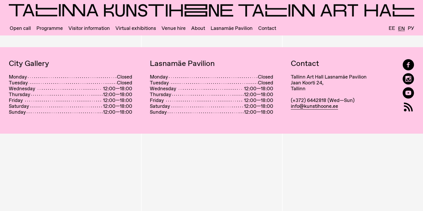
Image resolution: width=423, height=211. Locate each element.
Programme (49, 28)
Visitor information (89, 28)
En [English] (401, 28)
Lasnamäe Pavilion (232, 28)
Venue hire (174, 28)
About (198, 28)
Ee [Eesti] (392, 28)
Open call (20, 28)
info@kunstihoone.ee (314, 106)
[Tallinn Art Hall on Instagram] (408, 79)
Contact (267, 28)
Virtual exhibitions (135, 28)
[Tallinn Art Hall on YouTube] (408, 93)
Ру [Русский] (411, 28)
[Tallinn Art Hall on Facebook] (408, 65)
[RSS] (408, 107)
